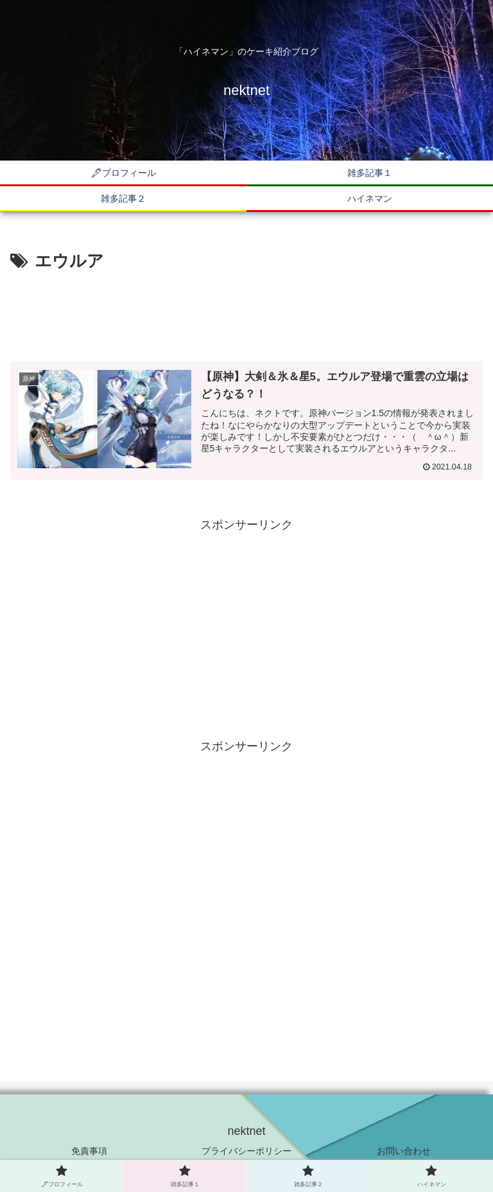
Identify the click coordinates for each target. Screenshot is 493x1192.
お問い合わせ (404, 1151)
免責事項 (89, 1151)
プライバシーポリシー (246, 1151)
